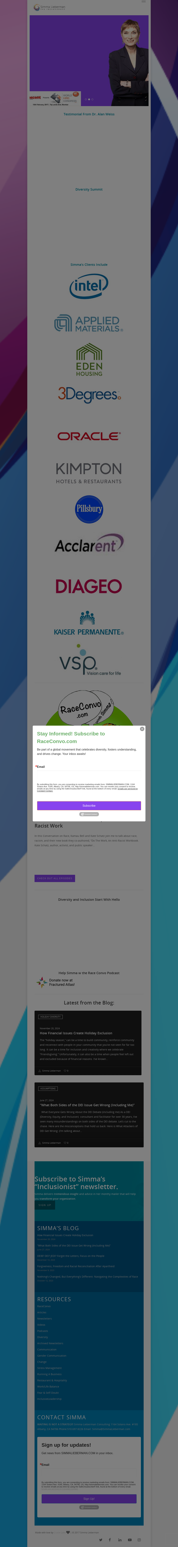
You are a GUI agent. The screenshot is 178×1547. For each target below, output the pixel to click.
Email (41, 766)
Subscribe (89, 805)
